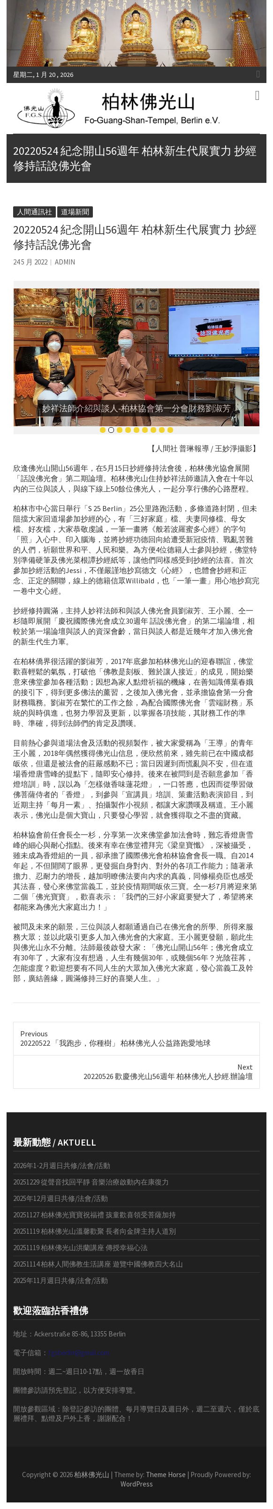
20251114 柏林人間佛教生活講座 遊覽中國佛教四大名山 (98, 1264)
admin (65, 261)
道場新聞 (75, 211)
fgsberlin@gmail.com (78, 1352)
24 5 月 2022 (30, 261)
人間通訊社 (34, 211)
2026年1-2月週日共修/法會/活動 (61, 1165)
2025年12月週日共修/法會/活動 (60, 1198)
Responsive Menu (258, 74)
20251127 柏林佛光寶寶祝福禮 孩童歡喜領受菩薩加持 (94, 1214)
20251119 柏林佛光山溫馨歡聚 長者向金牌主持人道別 (94, 1231)
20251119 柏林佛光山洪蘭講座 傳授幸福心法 (80, 1247)
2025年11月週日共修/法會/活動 (60, 1280)
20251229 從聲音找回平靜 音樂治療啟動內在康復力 (91, 1181)
